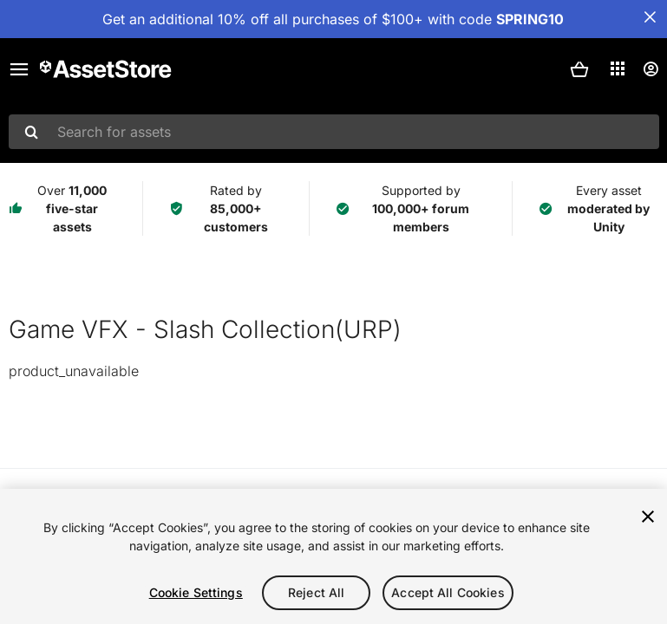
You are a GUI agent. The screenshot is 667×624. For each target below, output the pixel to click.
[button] (579, 69)
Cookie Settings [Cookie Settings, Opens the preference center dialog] (196, 592)
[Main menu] (19, 69)
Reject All (316, 592)
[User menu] (650, 69)
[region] (333, 556)
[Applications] (617, 68)
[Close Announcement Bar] (649, 17)
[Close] (648, 516)
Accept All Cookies (448, 592)
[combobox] (334, 131)
